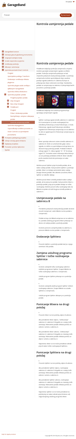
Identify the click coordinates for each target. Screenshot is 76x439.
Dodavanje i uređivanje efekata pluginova (17, 76)
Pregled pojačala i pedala (18, 90)
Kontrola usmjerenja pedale (19, 111)
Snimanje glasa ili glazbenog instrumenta (18, 54)
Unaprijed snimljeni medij (12, 57)
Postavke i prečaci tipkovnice (14, 132)
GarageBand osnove (11, 51)
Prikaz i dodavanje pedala (18, 103)
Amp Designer (15, 93)
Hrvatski (70, 2)
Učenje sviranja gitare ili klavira (14, 126)
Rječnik (6, 134)
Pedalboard (14, 98)
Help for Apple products (9, 434)
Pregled (10, 70)
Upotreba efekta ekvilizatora (17, 85)
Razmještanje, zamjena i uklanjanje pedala (21, 107)
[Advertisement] (53, 44)
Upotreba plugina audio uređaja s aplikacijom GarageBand (18, 81)
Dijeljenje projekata (11, 129)
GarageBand (16, 5)
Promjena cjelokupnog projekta (15, 124)
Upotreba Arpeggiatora (15, 114)
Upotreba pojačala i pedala (16, 88)
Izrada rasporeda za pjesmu (14, 59)
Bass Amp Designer (16, 95)
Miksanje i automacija (11, 64)
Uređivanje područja (11, 62)
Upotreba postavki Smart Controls (16, 67)
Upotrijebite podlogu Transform (18, 72)
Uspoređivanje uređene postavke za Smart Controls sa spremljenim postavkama (19, 118)
